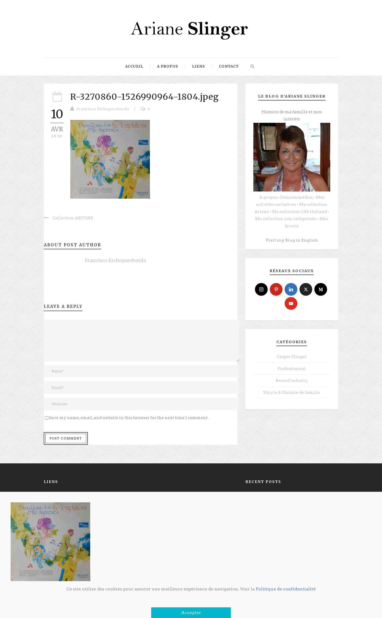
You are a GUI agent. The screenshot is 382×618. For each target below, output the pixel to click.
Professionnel (291, 368)
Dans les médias (296, 197)
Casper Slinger (292, 356)
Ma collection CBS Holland (299, 211)
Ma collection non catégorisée (285, 218)
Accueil (134, 66)
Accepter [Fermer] (191, 612)
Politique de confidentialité (286, 588)
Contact (229, 66)
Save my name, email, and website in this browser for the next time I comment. (129, 417)
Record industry (292, 380)
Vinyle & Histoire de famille (291, 392)
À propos (268, 197)
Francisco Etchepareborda (102, 109)
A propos (167, 66)
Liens (198, 66)
